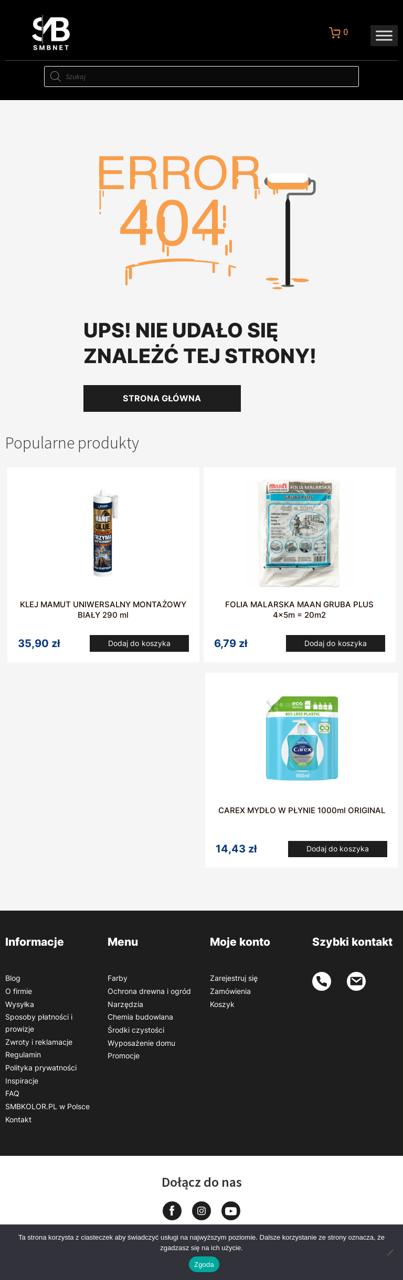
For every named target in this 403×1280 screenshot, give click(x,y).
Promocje (124, 1060)
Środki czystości (136, 1034)
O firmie (18, 995)
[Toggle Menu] (384, 35)
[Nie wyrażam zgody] (390, 1252)
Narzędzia (125, 1008)
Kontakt (18, 1124)
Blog (12, 983)
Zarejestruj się (234, 983)
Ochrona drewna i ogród (149, 995)
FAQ (12, 1097)
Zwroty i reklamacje (38, 1046)
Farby (118, 983)
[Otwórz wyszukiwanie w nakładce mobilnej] (201, 76)
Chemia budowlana (140, 1022)
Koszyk (222, 1008)
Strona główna (162, 398)
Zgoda (204, 1264)
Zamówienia (230, 995)
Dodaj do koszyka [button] (139, 644)
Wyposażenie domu (141, 1047)
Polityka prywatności (41, 1072)
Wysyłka (19, 1008)
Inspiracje (21, 1085)
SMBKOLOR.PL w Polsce (47, 1111)
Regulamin (23, 1059)
